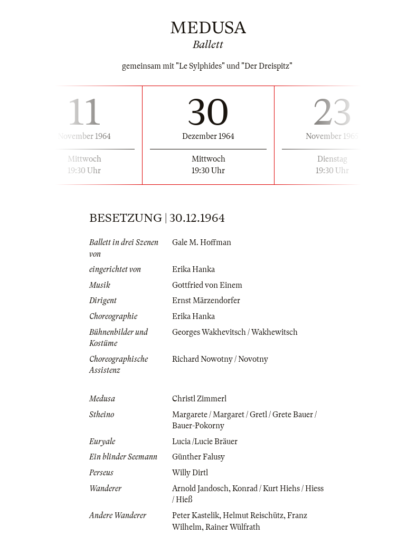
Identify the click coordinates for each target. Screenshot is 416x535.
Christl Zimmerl (199, 399)
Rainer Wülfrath (232, 527)
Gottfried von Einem (207, 285)
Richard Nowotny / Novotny (220, 359)
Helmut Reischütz (253, 515)
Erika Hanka (193, 269)
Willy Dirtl (190, 472)
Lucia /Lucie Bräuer (205, 441)
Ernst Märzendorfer (206, 300)
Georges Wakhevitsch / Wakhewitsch (235, 332)
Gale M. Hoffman (201, 242)
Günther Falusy (198, 457)
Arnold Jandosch (200, 488)
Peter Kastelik (195, 515)
